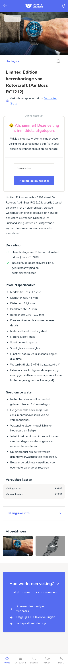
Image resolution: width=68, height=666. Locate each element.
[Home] (7, 660)
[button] (34, 513)
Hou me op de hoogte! (34, 181)
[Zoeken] (34, 660)
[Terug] (5, 6)
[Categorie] (20, 660)
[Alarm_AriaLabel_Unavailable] (58, 61)
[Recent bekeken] (47, 660)
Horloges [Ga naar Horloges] (12, 61)
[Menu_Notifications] (64, 6)
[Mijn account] (61, 660)
